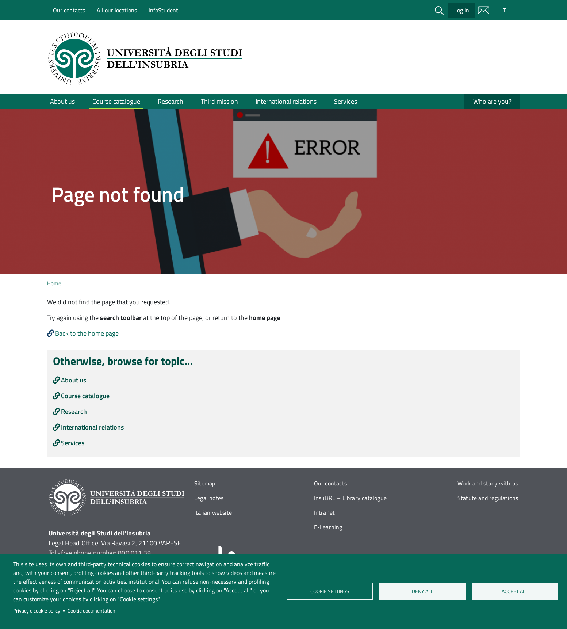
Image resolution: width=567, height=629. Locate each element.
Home (54, 283)
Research (170, 101)
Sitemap (204, 483)
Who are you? (492, 101)
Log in (461, 10)
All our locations (117, 10)
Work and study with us (487, 483)
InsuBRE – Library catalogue (350, 497)
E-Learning (328, 527)
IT (503, 10)
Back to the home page (87, 333)
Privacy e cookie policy (36, 610)
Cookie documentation (91, 610)
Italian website (213, 512)
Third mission (219, 101)
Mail (484, 10)
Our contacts (69, 10)
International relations (286, 101)
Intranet (324, 512)
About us (62, 101)
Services (345, 101)
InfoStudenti (164, 10)
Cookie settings (329, 591)
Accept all (515, 591)
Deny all (422, 591)
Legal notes (208, 497)
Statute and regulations (487, 497)
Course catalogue (116, 101)
